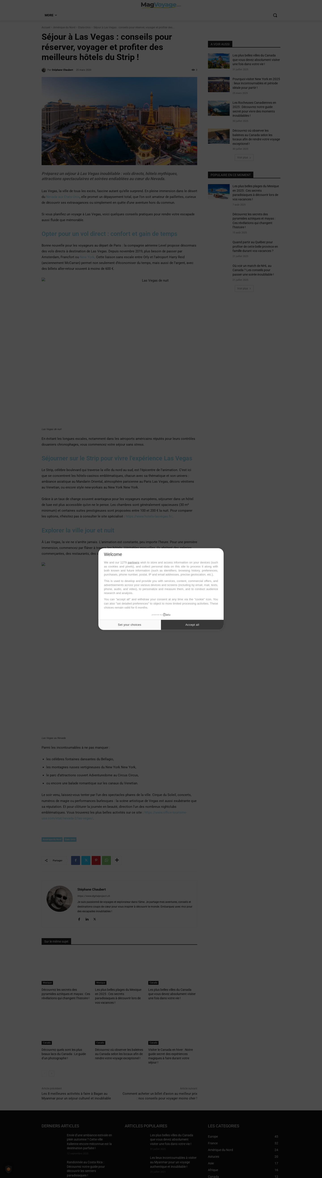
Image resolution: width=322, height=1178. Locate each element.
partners (133, 562)
